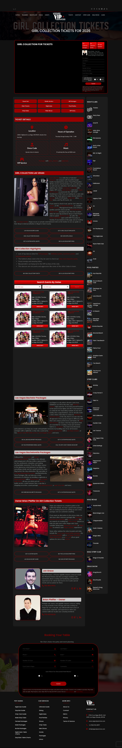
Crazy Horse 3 (97, 386)
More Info (40, 300)
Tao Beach (96, 357)
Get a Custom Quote (31, 547)
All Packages (72, 95)
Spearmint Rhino (98, 477)
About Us (66, 701)
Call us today (72, 515)
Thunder (96, 537)
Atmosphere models (70, 519)
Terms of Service (70, 685)
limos (50, 154)
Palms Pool (96, 342)
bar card (68, 531)
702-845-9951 (48, 579)
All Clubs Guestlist (100, 39)
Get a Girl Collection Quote (66, 224)
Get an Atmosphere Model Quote (31, 438)
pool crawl (60, 527)
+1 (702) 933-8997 (94, 719)
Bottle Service (49, 95)
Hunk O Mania (97, 522)
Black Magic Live (98, 507)
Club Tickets (25, 99)
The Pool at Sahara (97, 365)
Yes (97, 73)
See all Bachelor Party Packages (31, 433)
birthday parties (57, 247)
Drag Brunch (97, 566)
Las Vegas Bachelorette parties (24, 467)
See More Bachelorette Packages (31, 486)
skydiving (79, 511)
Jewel (95, 184)
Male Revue (49, 104)
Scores (95, 469)
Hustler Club (97, 417)
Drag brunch (34, 473)
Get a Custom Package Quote (66, 433)
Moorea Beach (98, 327)
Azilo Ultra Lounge (96, 125)
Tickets (70, 8)
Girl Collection (54, 171)
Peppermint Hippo (97, 455)
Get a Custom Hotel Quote (31, 235)
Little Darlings (97, 439)
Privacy (65, 712)
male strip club (59, 479)
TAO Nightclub (98, 230)
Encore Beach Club (97, 275)
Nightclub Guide (20, 701)
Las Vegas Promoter (73, 529)
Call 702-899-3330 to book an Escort (67, 438)
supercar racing (73, 513)
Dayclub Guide (20, 704)
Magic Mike (97, 529)
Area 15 (95, 116)
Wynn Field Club (98, 237)
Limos (41, 733)
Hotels (17, 8)
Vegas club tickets (56, 531)
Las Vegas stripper (73, 424)
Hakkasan (96, 177)
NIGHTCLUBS (33, 8)
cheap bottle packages (72, 527)
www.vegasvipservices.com (97, 715)
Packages (42, 154)
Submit (93, 77)
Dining (41, 704)
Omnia (95, 215)
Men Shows (43, 722)
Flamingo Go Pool (97, 283)
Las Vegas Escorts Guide (31, 224)
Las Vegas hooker (22, 215)
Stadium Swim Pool (98, 350)
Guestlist (78, 8)
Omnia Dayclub (97, 320)
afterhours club (64, 209)
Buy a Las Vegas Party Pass (66, 235)
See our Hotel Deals (66, 229)
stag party (59, 420)
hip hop (52, 191)
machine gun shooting (57, 513)
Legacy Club (97, 192)
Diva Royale (97, 573)
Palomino (96, 447)
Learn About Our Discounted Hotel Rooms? (88, 73)
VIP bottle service (32, 426)
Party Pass (96, 109)
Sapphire (96, 462)
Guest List (26, 95)
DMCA (65, 708)
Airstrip (95, 379)
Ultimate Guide (44, 701)
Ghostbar (96, 169)
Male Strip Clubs (20, 712)
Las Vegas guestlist (56, 529)
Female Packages (21, 715)
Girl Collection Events (92, 39)
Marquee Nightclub (96, 208)
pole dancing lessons (45, 479)
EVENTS (47, 8)
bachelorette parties (23, 250)
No (102, 73)
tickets (52, 199)
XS (94, 245)
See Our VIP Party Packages (67, 553)
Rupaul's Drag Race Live (97, 582)
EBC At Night (97, 147)
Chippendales (98, 514)
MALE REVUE (95, 8)
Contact (66, 704)
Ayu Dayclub (97, 267)
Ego (94, 154)
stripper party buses (55, 424)
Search (77, 280)
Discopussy (97, 132)
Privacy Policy (79, 685)
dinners (55, 154)
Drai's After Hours (96, 140)
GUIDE (103, 8)
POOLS (41, 8)
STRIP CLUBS (86, 8)
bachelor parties (69, 247)
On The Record (98, 222)
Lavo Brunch (97, 290)
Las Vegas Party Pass (66, 199)
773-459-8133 (48, 608)
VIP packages (43, 247)
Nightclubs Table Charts (21, 727)
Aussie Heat (97, 499)
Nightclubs (49, 99)
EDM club (71, 191)
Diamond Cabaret (96, 402)
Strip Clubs (25, 104)
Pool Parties (72, 99)
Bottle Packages (20, 722)
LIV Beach (96, 305)
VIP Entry (72, 104)
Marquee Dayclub (96, 313)
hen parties (27, 451)
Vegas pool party (19, 473)
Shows (41, 715)
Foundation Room (97, 162)
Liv (94, 200)
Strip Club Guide (20, 708)
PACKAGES (25, 8)
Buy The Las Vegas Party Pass (66, 547)
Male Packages (20, 719)
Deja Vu (95, 394)
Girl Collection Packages (85, 39)
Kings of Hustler (98, 551)
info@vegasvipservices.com (97, 723)
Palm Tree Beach (98, 334)
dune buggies (43, 426)
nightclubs (65, 154)
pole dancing (66, 183)
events (67, 533)
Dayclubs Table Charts (23, 731)
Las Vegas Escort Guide (31, 553)
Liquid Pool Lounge (96, 298)
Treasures (96, 485)
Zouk (94, 252)
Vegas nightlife (69, 521)
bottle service (54, 201)
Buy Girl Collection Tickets (31, 267)
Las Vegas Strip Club (69, 181)
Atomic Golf (21, 426)
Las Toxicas (97, 424)
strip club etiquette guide (68, 252)
